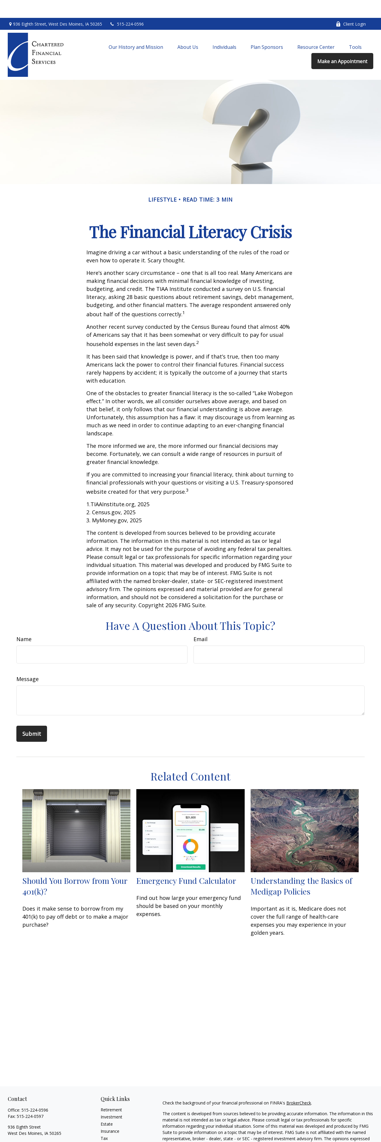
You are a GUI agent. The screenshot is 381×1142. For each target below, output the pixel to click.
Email (200, 621)
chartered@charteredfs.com (35, 1126)
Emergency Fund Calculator (186, 862)
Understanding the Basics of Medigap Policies (301, 868)
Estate (107, 1106)
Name (24, 621)
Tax (104, 1120)
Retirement (111, 1092)
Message (27, 661)
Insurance (110, 1113)
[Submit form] (31, 716)
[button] (136, 29)
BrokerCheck (298, 1085)
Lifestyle (109, 1135)
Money (107, 1127)
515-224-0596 (127, 6)
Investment (111, 1099)
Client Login (351, 6)
